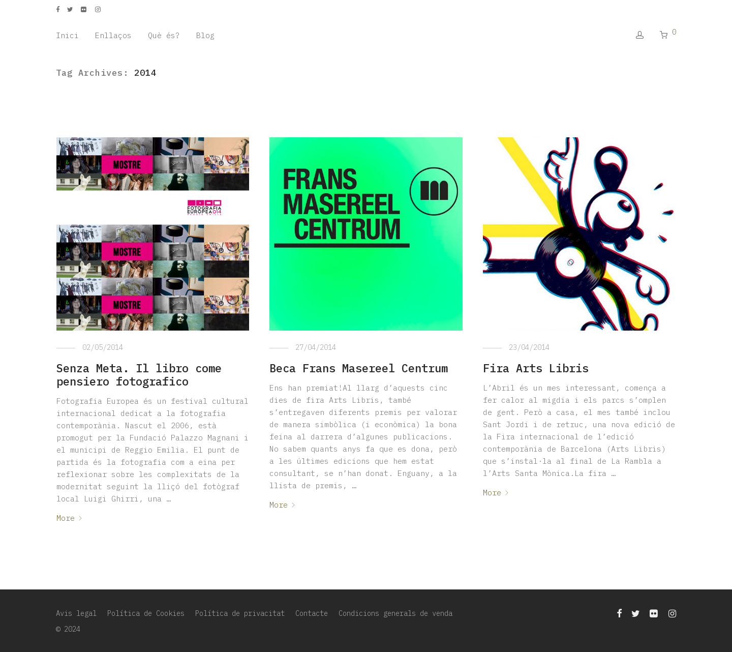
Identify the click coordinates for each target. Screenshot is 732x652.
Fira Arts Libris (536, 368)
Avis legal (76, 613)
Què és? (164, 35)
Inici (67, 35)
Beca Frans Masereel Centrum (358, 368)
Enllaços (113, 35)
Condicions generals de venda (395, 613)
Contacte (311, 613)
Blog (205, 35)
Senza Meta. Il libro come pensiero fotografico (139, 375)
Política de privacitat (240, 613)
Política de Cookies (146, 613)
